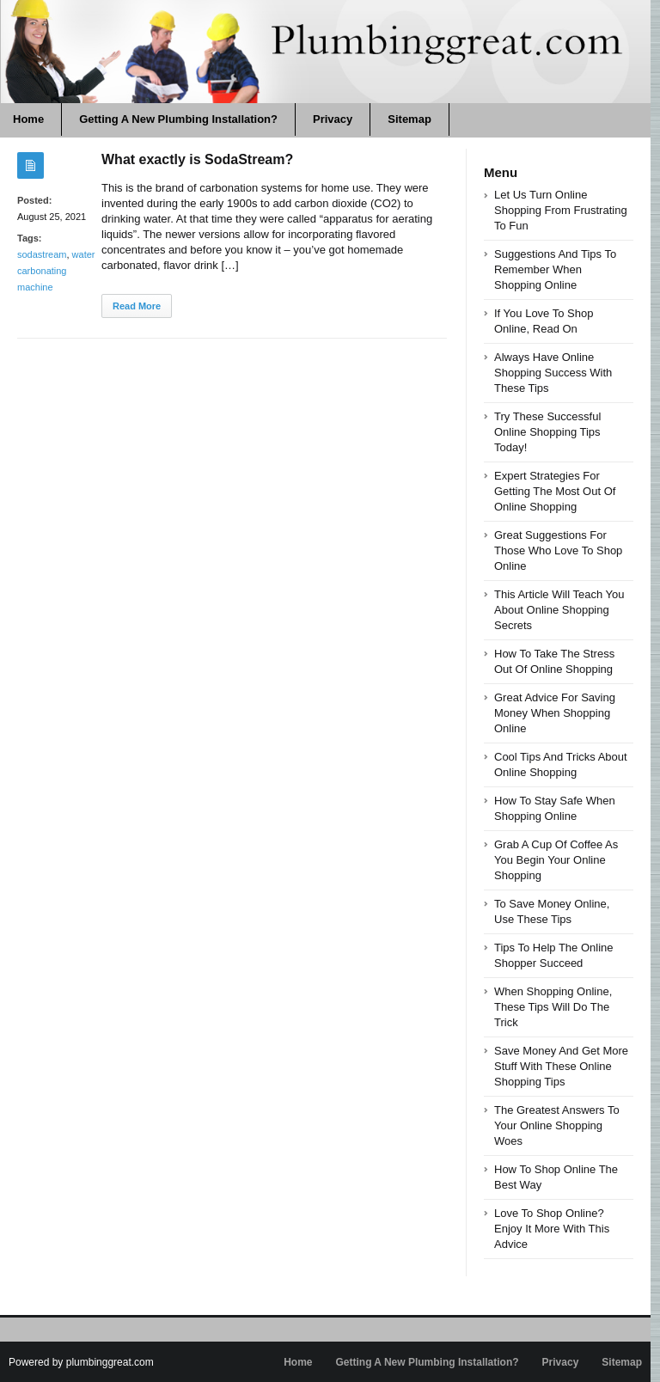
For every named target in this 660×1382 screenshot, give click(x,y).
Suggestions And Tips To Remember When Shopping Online (555, 269)
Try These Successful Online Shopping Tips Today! (547, 432)
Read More (137, 306)
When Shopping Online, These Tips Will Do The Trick (553, 1007)
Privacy (332, 119)
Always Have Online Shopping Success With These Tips (553, 372)
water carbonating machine (56, 270)
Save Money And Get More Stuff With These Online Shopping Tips (561, 1066)
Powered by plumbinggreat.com (81, 1362)
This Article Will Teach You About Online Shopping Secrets (559, 610)
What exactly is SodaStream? (197, 159)
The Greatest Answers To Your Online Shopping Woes (557, 1125)
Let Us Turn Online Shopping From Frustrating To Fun (560, 210)
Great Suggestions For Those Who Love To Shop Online (558, 550)
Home (298, 1362)
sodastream (41, 254)
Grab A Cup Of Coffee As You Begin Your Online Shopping (556, 860)
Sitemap (409, 119)
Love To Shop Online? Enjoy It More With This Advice (551, 1229)
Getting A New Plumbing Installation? (178, 119)
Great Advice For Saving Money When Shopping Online (554, 713)
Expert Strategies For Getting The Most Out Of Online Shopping (554, 491)
